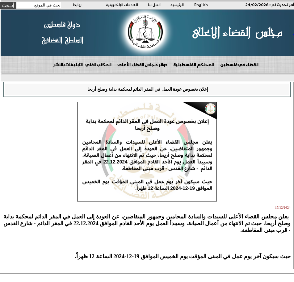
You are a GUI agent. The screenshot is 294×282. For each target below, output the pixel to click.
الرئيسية (177, 4)
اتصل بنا (154, 4)
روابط (77, 4)
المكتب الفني (99, 64)
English (201, 4)
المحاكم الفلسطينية (195, 64)
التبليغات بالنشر (67, 64)
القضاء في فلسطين (240, 64)
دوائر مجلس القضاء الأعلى (143, 64)
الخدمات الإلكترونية (122, 4)
